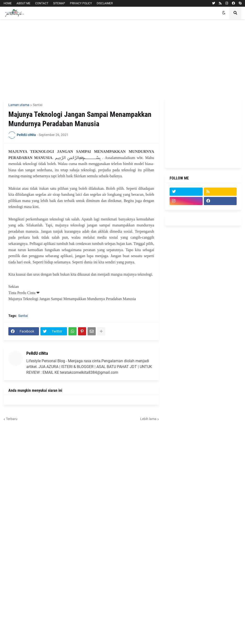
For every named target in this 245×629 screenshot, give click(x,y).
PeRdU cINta (37, 353)
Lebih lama (148, 419)
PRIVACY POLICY (81, 3)
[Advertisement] (122, 58)
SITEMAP (59, 3)
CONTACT (41, 3)
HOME (8, 3)
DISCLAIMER (105, 3)
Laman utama (18, 105)
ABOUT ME (23, 3)
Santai (37, 105)
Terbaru (11, 419)
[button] (223, 13)
